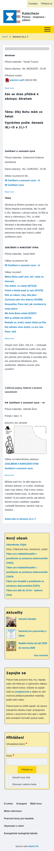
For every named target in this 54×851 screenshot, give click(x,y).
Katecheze (30, 13)
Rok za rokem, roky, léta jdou (20, 295)
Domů (5, 37)
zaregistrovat (22, 692)
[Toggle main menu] (27, 29)
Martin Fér (34, 846)
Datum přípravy (12, 68)
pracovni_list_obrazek (16, 423)
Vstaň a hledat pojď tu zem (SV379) (24, 290)
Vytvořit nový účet (21, 777)
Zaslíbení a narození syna (19, 468)
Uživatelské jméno (15, 744)
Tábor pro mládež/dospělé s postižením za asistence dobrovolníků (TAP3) (27, 572)
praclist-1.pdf (16, 80)
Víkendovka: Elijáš (16, 544)
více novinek (41, 655)
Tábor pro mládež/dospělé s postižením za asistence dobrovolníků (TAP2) (27, 558)
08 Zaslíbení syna (14, 185)
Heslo (9, 756)
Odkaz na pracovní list (16, 176)
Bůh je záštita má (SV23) (18, 318)
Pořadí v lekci (12, 416)
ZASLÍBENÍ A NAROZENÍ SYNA (22, 464)
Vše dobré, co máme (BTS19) (21, 286)
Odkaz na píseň (13, 272)
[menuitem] (33, 3)
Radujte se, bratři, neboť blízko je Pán (25, 322)
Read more (9, 88)
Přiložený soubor (13, 75)
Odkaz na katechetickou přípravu (21, 459)
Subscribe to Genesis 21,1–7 (20, 519)
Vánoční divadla (27, 619)
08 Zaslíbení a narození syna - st (22, 180)
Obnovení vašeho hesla (24, 784)
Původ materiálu (13, 62)
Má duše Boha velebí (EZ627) (21, 313)
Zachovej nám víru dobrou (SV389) (24, 299)
